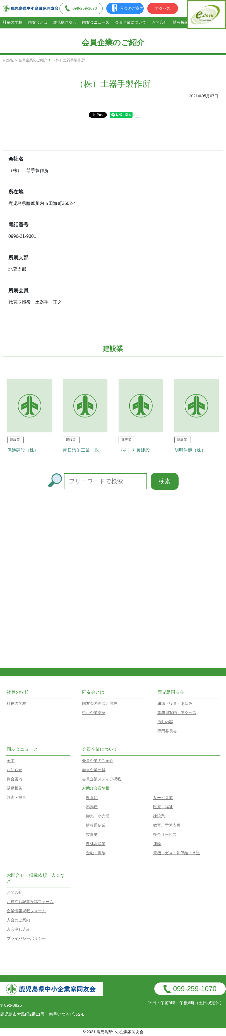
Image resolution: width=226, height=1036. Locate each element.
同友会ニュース (95, 22)
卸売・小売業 (97, 816)
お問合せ (159, 22)
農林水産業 (95, 843)
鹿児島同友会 (64, 22)
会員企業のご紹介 (32, 60)
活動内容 (165, 722)
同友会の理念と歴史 (99, 703)
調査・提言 (16, 797)
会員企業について (130, 22)
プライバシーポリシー (26, 938)
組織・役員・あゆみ (175, 703)
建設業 (159, 816)
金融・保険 (95, 853)
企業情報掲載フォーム (26, 911)
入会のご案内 (127, 8)
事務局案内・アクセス (176, 712)
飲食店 (92, 797)
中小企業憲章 (93, 712)
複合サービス (165, 834)
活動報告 (14, 788)
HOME (8, 60)
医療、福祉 (163, 807)
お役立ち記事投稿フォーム (30, 901)
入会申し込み (18, 929)
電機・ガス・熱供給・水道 (176, 853)
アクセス (162, 8)
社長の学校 (12, 22)
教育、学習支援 (167, 825)
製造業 (92, 834)
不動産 (92, 807)
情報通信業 (95, 825)
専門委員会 (167, 731)
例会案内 (14, 779)
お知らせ (14, 770)
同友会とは (37, 22)
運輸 (157, 843)
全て (11, 760)
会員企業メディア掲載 (101, 779)
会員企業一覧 (93, 770)
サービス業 (163, 797)
